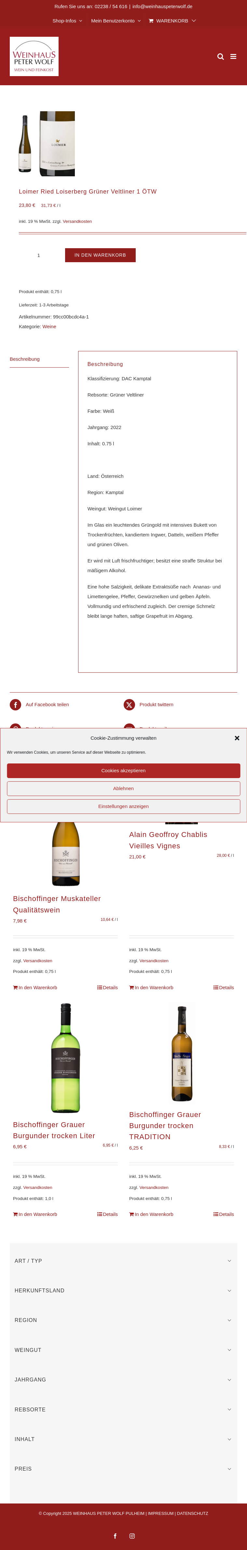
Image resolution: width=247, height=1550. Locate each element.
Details (110, 987)
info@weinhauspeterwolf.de (162, 6)
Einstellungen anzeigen (123, 806)
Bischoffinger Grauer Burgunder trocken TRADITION (165, 1126)
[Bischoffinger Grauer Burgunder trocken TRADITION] (181, 1053)
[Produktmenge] (38, 255)
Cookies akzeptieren (124, 770)
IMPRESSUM (161, 1513)
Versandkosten (77, 221)
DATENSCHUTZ (192, 1513)
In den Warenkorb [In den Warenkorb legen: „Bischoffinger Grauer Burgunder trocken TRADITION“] (154, 1214)
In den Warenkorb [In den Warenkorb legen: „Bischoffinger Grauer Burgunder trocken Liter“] (38, 1214)
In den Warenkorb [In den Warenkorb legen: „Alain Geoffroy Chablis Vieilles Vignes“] (154, 987)
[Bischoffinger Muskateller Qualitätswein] (65, 834)
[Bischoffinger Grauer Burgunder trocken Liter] (65, 1058)
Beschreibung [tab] (25, 359)
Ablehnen (123, 788)
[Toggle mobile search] (220, 56)
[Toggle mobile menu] (233, 56)
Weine (49, 326)
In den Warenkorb (100, 255)
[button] (237, 738)
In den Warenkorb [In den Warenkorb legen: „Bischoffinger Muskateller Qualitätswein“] (38, 987)
